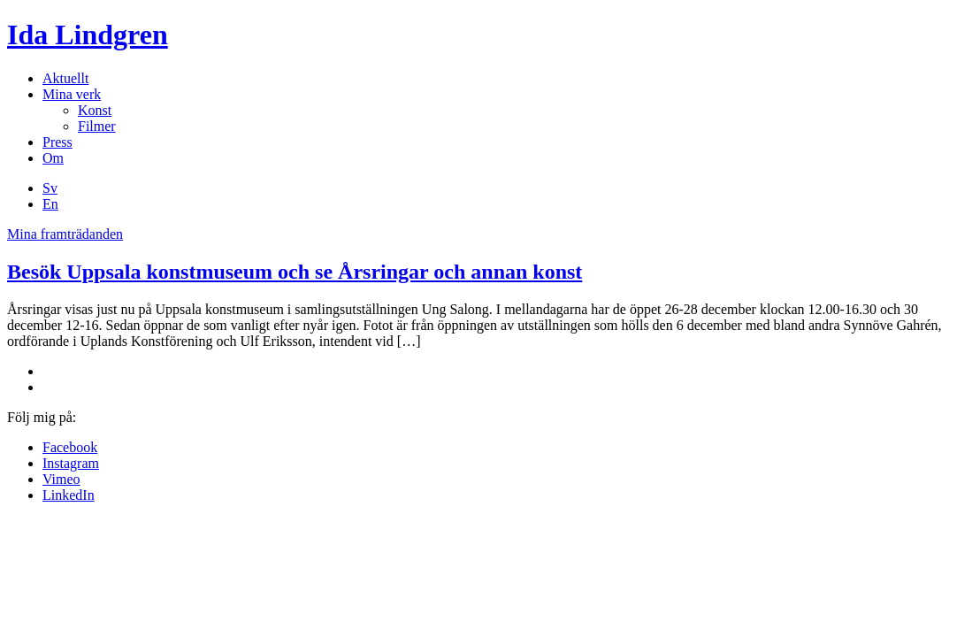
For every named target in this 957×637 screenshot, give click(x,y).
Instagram (70, 463)
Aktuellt (65, 78)
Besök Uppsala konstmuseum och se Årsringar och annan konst (294, 271)
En (50, 203)
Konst (94, 110)
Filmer (97, 126)
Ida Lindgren (87, 34)
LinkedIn (68, 495)
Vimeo (61, 479)
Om (53, 157)
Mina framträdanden (65, 234)
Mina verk (71, 94)
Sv (49, 188)
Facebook (69, 447)
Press (57, 142)
